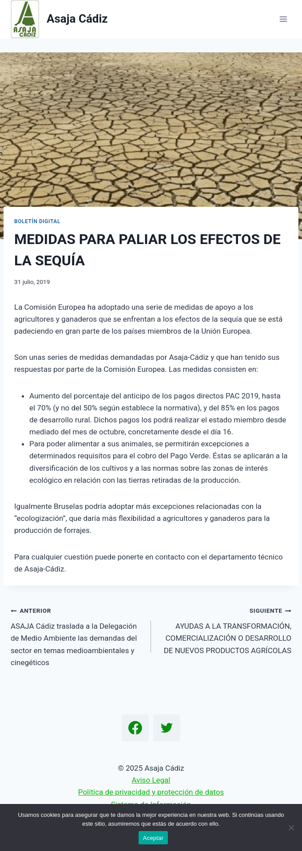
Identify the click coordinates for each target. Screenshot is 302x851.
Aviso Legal (151, 780)
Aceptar (153, 838)
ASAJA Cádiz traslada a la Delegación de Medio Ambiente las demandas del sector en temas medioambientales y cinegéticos (77, 635)
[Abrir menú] (283, 19)
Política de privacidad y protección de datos (151, 792)
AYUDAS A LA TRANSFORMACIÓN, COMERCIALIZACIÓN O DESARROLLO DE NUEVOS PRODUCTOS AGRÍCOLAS (225, 629)
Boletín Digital (37, 221)
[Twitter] (167, 728)
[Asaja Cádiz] (59, 19)
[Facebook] (135, 728)
